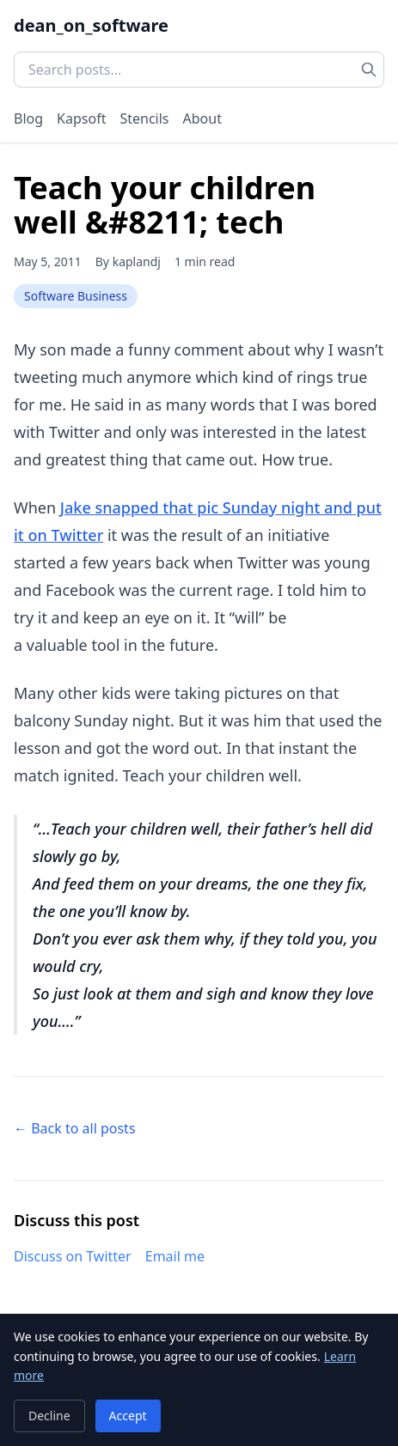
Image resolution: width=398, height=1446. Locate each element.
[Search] (368, 69)
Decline (49, 1415)
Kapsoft (81, 118)
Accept (128, 1415)
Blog (28, 118)
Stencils (143, 118)
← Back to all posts (75, 1128)
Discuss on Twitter (73, 1256)
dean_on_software (91, 25)
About (202, 118)
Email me (175, 1256)
